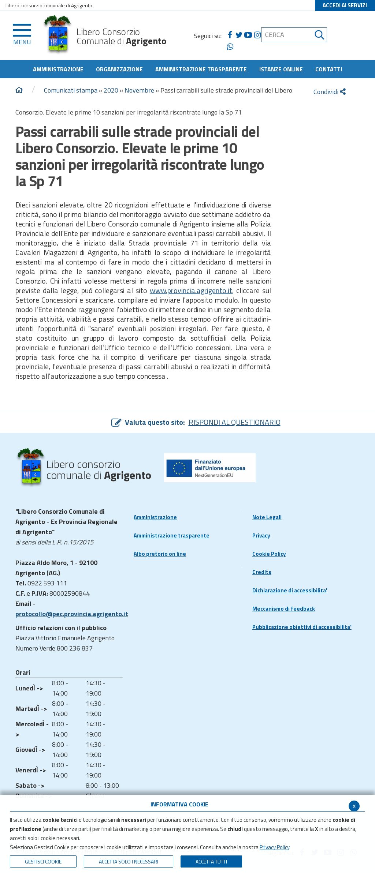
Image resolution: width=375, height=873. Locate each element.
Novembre (139, 90)
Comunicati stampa (70, 90)
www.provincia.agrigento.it (191, 290)
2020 (111, 90)
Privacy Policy (274, 847)
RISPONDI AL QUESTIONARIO (235, 422)
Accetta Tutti (211, 861)
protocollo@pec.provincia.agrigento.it (71, 614)
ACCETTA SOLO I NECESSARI (128, 861)
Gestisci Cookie (43, 861)
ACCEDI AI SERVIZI (345, 5)
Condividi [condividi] (329, 92)
